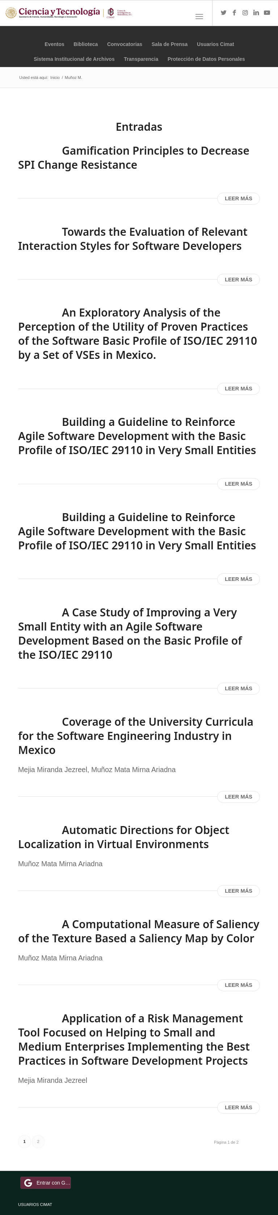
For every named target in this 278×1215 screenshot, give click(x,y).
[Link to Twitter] (223, 13)
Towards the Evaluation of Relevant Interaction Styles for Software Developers (133, 238)
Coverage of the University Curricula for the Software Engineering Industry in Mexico (135, 735)
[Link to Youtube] (267, 13)
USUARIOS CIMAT (35, 1204)
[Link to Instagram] (245, 13)
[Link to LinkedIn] (256, 13)
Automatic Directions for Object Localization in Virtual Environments (123, 836)
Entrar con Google (46, 1183)
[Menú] (199, 16)
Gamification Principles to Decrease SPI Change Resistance (133, 157)
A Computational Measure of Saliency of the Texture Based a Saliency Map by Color (139, 931)
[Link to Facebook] (234, 13)
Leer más (238, 198)
